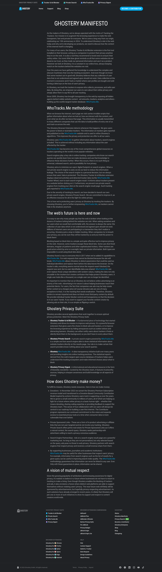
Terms (75, 567)
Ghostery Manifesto (121, 516)
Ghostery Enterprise (121, 525)
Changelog (118, 533)
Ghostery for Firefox (53, 546)
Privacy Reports (122, 519)
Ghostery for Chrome (54, 543)
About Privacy (84, 557)
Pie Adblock (84, 525)
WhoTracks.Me (87, 3)
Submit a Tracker (85, 549)
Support (50, 9)
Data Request (84, 552)
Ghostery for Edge (53, 554)
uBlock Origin (84, 530)
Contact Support (85, 546)
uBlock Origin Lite (86, 533)
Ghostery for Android (54, 557)
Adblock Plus (84, 516)
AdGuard (83, 513)
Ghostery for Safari (53, 549)
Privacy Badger (85, 528)
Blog (59, 9)
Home (41, 9)
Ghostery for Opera (53, 552)
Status (117, 513)
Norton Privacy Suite (87, 522)
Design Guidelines (86, 554)
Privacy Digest (104, 3)
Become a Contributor (131, 9)
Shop (67, 9)
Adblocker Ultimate (86, 519)
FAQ (81, 543)
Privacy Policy (82, 567)
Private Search (70, 3)
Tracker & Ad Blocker (50, 3)
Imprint (91, 567)
